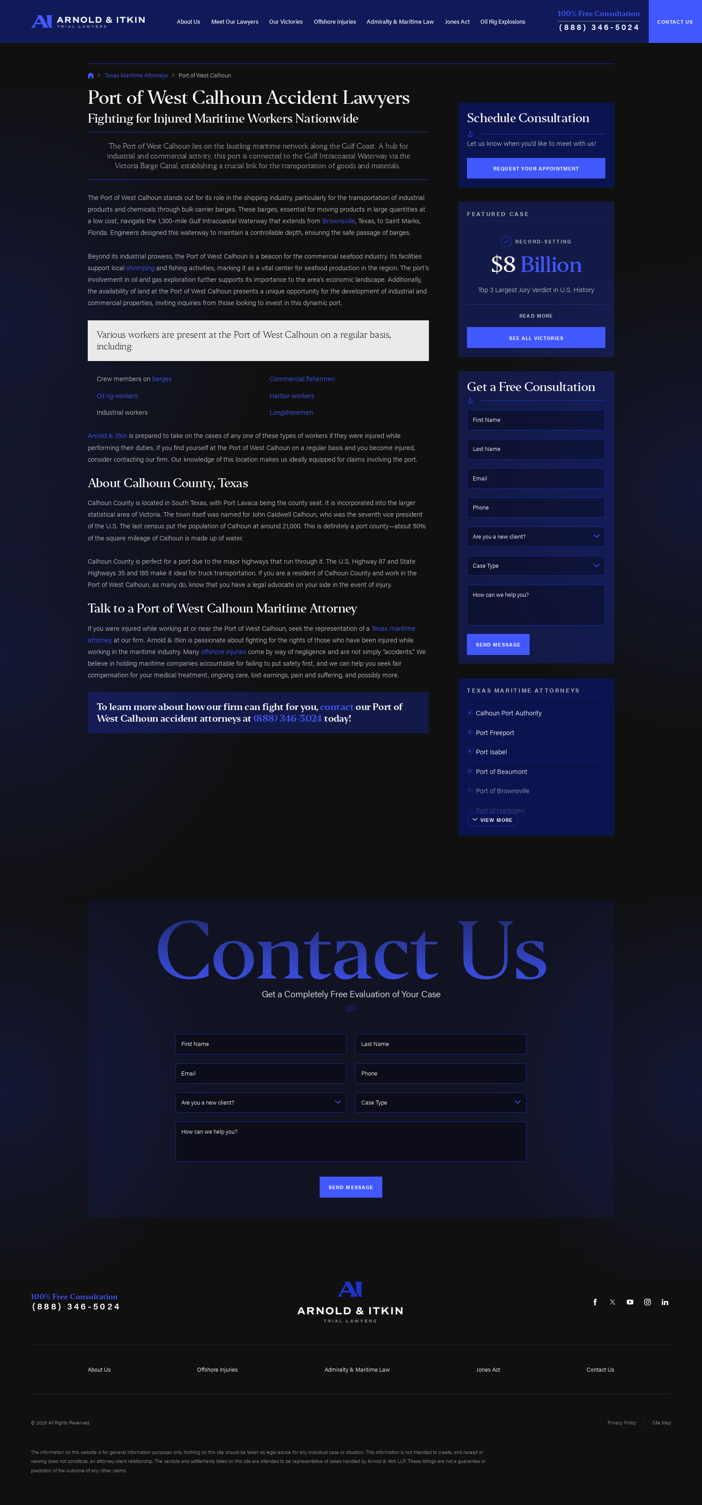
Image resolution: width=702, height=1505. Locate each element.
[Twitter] (612, 1302)
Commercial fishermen (302, 378)
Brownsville (338, 220)
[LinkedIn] (665, 1302)
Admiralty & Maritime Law (400, 21)
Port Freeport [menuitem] (490, 732)
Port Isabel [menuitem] (487, 751)
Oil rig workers (117, 395)
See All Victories (536, 337)
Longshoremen (291, 412)
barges (162, 378)
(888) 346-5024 (599, 26)
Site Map (661, 1422)
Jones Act (457, 21)
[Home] (87, 21)
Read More (536, 315)
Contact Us (675, 21)
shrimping (140, 267)
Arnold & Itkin (107, 435)
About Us (188, 21)
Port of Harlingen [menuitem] (496, 810)
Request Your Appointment (536, 168)
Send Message (498, 644)
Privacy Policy (622, 1422)
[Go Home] (91, 75)
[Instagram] (647, 1302)
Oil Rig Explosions (502, 21)
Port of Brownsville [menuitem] (498, 790)
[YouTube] (630, 1302)
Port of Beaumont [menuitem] (497, 771)
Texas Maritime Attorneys (136, 75)
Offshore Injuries (335, 21)
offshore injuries (223, 651)
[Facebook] (595, 1302)
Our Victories (286, 21)
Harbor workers (292, 395)
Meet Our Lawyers (234, 21)
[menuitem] (188, 21)
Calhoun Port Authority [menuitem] (504, 712)
